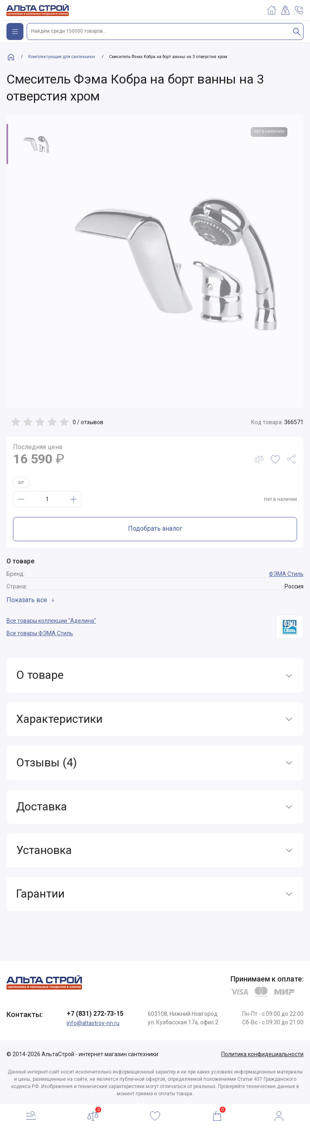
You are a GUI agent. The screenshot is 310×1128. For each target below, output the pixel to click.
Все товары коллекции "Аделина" (51, 620)
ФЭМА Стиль (286, 574)
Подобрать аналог (155, 528)
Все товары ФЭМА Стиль (39, 633)
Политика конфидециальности (262, 1054)
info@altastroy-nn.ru (93, 1023)
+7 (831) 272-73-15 (95, 1013)
